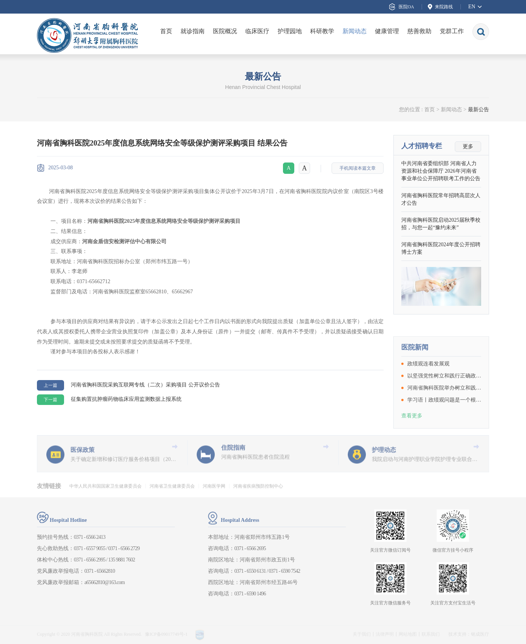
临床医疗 (257, 31)
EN (472, 6)
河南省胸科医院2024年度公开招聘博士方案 (440, 249)
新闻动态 (355, 31)
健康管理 (387, 31)
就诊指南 (192, 31)
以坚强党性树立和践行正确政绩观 (444, 401)
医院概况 (225, 31)
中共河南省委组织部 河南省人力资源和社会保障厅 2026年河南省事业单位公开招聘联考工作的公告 (440, 171)
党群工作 (452, 31)
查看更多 (411, 441)
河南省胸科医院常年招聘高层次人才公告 (440, 200)
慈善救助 (419, 31)
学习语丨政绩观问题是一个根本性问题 (444, 425)
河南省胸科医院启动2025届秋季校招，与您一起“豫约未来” (440, 224)
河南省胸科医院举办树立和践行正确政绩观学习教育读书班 (444, 413)
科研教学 (322, 31)
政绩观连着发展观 (428, 389)
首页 (166, 31)
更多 (468, 147)
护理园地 (290, 31)
